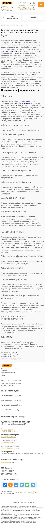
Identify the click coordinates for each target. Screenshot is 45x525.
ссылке (11, 385)
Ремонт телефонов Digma (11, 409)
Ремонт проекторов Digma (11, 405)
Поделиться (5, 485)
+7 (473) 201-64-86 (27, 3)
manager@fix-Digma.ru (10, 448)
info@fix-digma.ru (8, 442)
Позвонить (33, 17)
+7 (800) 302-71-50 (27, 8)
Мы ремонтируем (10, 17)
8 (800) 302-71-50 (8, 437)
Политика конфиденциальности (22, 502)
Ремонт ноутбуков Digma (11, 396)
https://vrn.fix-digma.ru (10, 51)
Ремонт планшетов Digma (11, 400)
